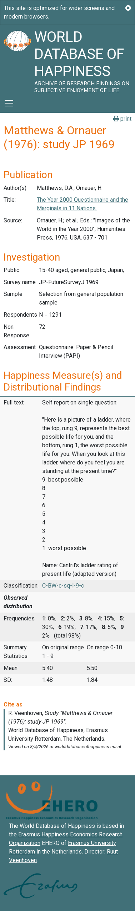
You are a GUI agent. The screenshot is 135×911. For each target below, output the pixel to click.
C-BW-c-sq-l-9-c (63, 585)
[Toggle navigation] (9, 103)
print (122, 118)
